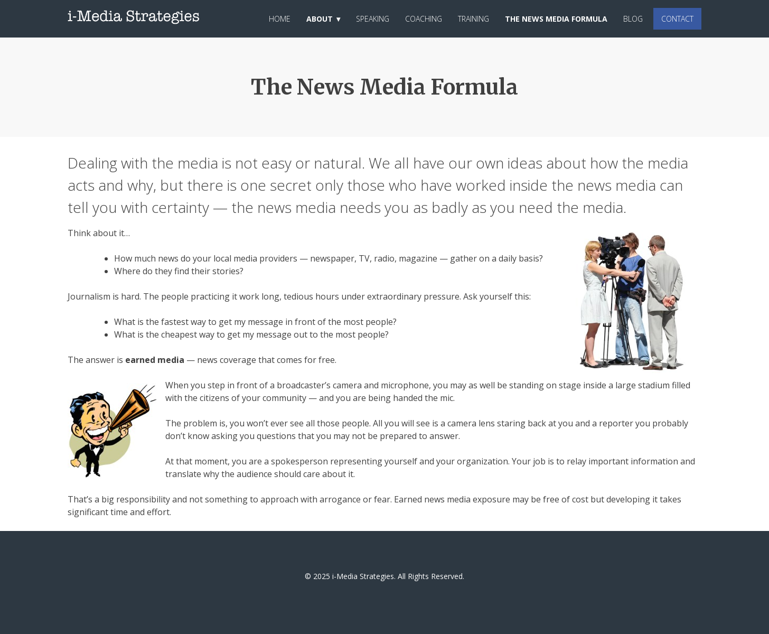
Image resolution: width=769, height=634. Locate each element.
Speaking (372, 19)
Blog (633, 19)
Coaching (423, 19)
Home (279, 19)
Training (473, 19)
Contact (677, 19)
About (319, 19)
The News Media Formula (556, 19)
